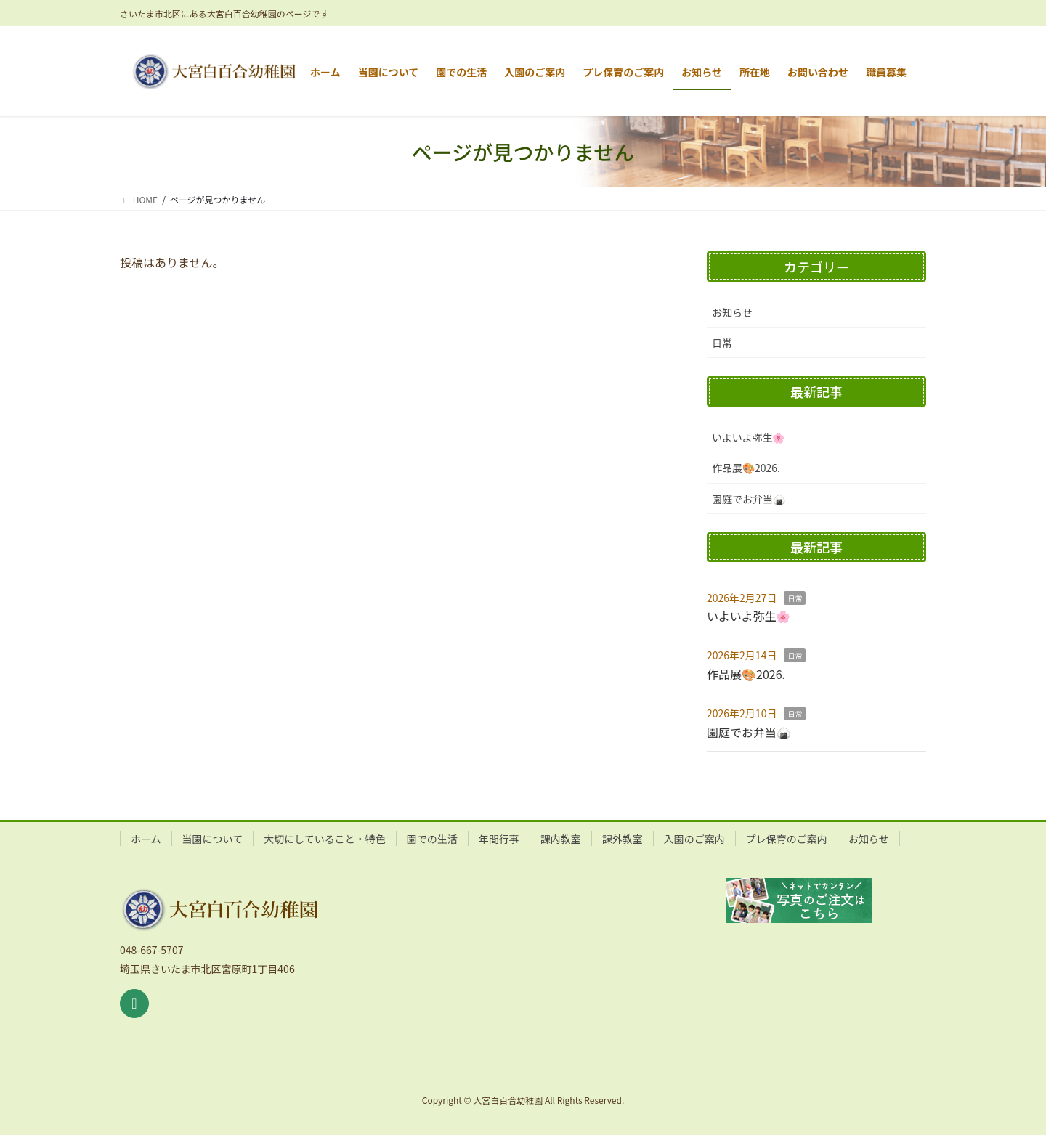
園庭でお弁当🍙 (748, 499)
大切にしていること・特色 (325, 838)
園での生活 (432, 838)
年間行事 (499, 838)
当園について (212, 838)
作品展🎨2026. (746, 467)
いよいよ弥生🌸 (748, 437)
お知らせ (732, 312)
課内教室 (560, 838)
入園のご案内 (694, 838)
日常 (722, 342)
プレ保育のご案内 (786, 838)
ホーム (146, 838)
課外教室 (622, 838)
